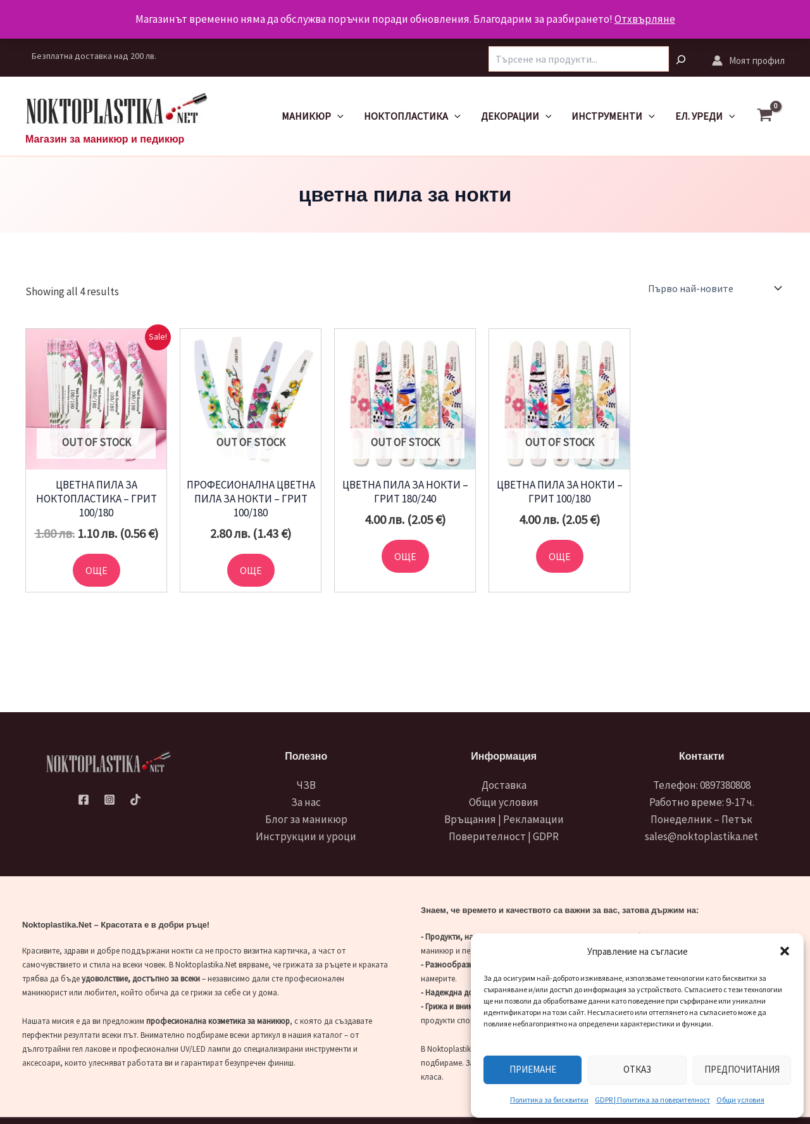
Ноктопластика (412, 116)
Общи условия (740, 1099)
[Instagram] (109, 799)
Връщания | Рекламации (504, 819)
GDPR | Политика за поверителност (652, 1099)
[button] (784, 951)
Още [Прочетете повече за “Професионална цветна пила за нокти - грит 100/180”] (251, 570)
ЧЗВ (306, 785)
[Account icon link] (748, 60)
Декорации (516, 116)
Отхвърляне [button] (644, 19)
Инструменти (613, 116)
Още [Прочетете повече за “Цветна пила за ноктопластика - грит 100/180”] (96, 570)
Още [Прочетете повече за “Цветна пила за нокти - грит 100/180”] (560, 556)
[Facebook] (83, 799)
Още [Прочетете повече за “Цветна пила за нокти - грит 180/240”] (405, 556)
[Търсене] (687, 60)
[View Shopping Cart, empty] (771, 116)
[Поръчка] (714, 288)
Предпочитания (742, 1069)
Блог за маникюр (306, 819)
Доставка (504, 785)
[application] (337, 116)
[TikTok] (135, 799)
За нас (306, 802)
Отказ (637, 1069)
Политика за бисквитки (549, 1099)
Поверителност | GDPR (504, 836)
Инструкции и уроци (306, 836)
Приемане (532, 1069)
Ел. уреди (705, 116)
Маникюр (313, 116)
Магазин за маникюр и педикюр (104, 139)
